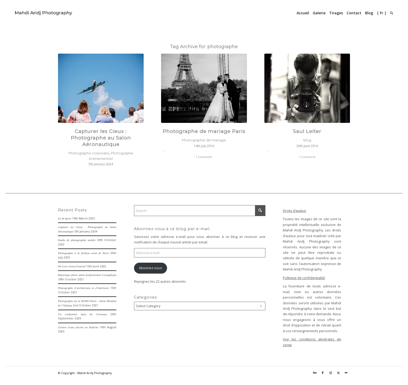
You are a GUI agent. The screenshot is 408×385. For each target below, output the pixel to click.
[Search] (391, 13)
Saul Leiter (307, 131)
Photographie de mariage (204, 140)
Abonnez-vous (150, 268)
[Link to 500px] (315, 373)
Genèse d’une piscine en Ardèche (78, 327)
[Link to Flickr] (346, 373)
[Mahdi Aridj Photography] (43, 13)
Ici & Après (64, 218)
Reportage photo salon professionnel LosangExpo (87, 274)
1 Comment (204, 157)
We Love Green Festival (72, 266)
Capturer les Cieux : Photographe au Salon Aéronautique (101, 137)
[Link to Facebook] (323, 373)
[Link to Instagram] (330, 373)
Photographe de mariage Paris (204, 131)
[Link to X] (338, 373)
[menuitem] (303, 13)
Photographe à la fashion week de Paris (83, 253)
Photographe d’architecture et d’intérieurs (83, 287)
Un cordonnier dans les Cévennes (82, 314)
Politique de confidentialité (304, 277)
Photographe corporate (88, 153)
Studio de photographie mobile (76, 240)
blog (307, 140)
